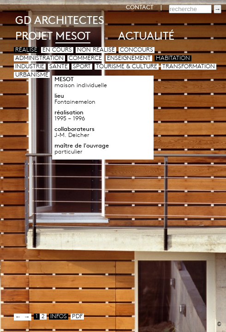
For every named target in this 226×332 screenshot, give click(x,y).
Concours (136, 50)
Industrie (29, 67)
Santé (58, 67)
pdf (77, 317)
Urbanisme (31, 75)
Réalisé (26, 50)
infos (58, 317)
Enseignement (129, 58)
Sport (82, 67)
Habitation (173, 58)
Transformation (188, 67)
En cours (57, 50)
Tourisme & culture (126, 67)
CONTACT (140, 8)
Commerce (85, 58)
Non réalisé (96, 50)
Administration (39, 58)
